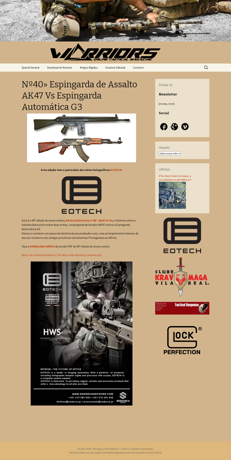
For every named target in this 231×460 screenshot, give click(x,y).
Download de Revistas (59, 67)
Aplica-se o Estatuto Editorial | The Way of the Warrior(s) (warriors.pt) (62, 255)
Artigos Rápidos (89, 67)
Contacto (138, 67)
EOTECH (116, 170)
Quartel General (30, 67)
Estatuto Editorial (115, 67)
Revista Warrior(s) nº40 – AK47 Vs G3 (89, 220)
